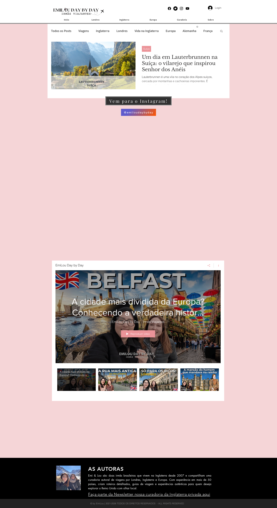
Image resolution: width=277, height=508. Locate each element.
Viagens (83, 31)
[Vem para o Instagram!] (138, 100)
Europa (171, 31)
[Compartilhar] (209, 265)
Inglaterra (102, 31)
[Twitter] (175, 8)
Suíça (146, 48)
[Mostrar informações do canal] (217, 265)
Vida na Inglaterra (147, 31)
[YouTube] (187, 8)
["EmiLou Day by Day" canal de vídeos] (138, 382)
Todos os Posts (61, 31)
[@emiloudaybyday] (138, 112)
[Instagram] (181, 8)
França (208, 31)
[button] (221, 31)
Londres (122, 31)
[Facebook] (169, 8)
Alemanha (189, 31)
